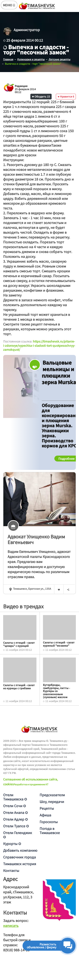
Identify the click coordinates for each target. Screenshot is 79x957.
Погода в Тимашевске (50, 830)
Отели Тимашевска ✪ (15, 797)
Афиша (45, 815)
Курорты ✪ (12, 843)
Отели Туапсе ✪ (16, 826)
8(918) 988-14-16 (16, 949)
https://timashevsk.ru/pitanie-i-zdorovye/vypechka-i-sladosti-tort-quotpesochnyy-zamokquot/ (39, 345)
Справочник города (19, 857)
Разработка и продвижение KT (31, 784)
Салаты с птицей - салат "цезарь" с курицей (19, 644)
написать (11, 925)
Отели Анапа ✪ (15, 812)
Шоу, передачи (52, 801)
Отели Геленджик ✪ (17, 834)
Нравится (66, 96)
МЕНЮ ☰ (9, 5)
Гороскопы (49, 822)
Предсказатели (52, 795)
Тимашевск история (19, 864)
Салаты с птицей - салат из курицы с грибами (19, 686)
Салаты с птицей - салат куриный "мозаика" (59, 644)
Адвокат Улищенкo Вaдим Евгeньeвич (36, 539)
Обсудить (41, 96)
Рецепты (47, 808)
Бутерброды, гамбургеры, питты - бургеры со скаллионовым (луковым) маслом (56, 691)
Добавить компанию (20, 850)
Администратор (27, 29)
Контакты (11, 870)
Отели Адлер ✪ (15, 819)
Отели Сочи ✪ (14, 806)
